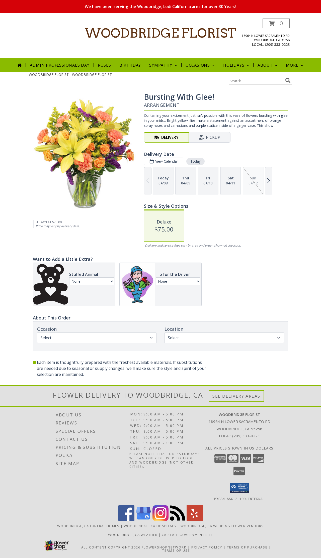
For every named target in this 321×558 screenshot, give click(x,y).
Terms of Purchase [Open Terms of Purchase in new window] (247, 547)
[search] (288, 80)
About (268, 65)
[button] (276, 23)
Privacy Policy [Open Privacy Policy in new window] (206, 547)
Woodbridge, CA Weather (133, 534)
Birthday (130, 65)
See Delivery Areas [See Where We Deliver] (236, 396)
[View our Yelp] (195, 519)
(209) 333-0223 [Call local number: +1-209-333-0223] (277, 44)
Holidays (236, 65)
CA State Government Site (187, 534)
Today (195, 161)
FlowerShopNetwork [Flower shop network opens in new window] (164, 547)
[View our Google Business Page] (143, 519)
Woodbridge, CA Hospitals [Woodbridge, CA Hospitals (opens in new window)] (150, 525)
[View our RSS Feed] (178, 519)
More (295, 65)
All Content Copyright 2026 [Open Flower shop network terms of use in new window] (110, 547)
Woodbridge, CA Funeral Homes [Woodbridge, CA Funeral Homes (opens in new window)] (88, 525)
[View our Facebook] (126, 519)
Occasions (201, 65)
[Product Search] (256, 80)
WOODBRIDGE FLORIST (160, 33)
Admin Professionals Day (59, 65)
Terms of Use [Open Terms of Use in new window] (176, 550)
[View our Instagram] (160, 519)
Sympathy (163, 65)
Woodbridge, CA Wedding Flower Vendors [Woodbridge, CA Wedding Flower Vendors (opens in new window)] (222, 525)
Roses (104, 65)
